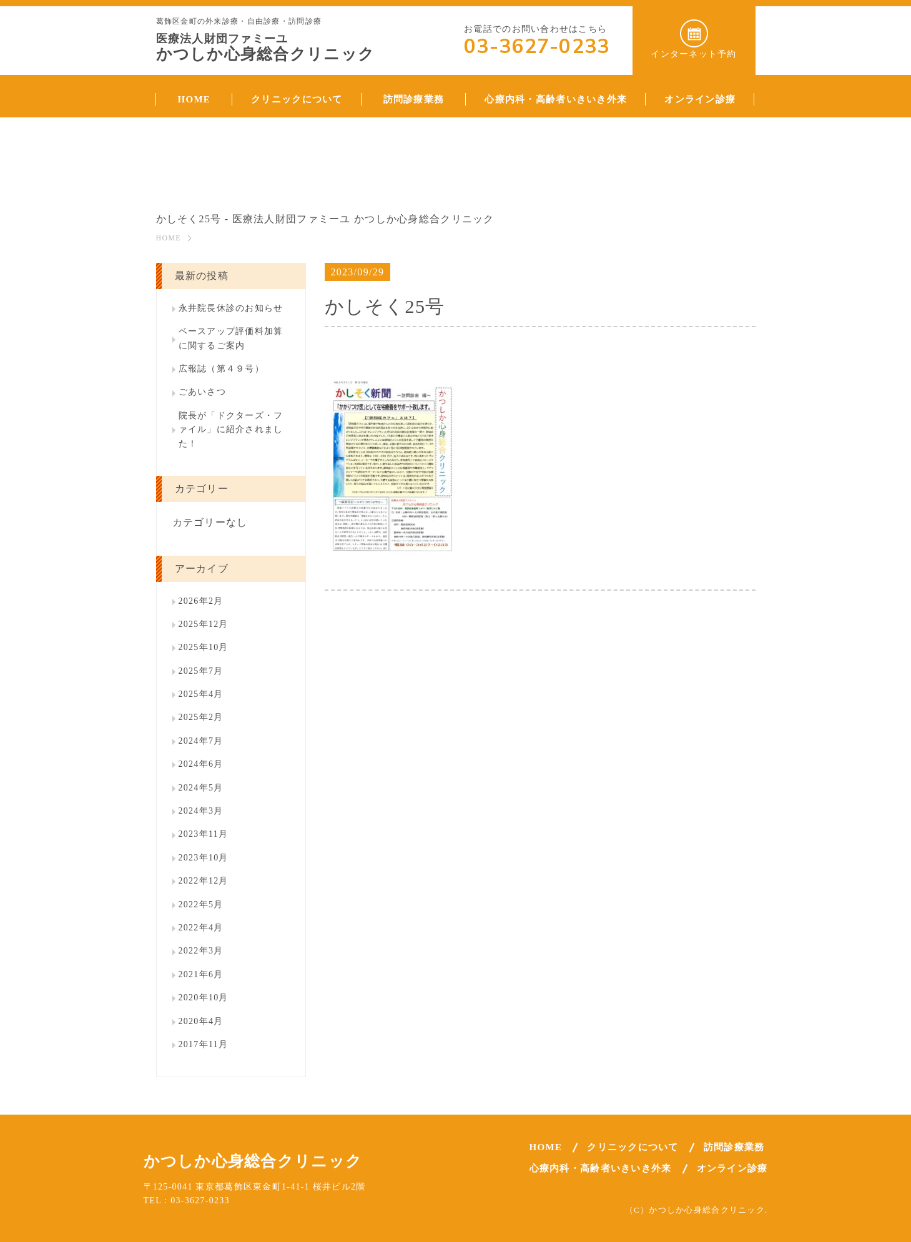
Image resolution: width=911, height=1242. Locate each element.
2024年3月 (201, 811)
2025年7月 (201, 671)
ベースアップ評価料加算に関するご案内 (231, 338)
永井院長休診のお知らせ (231, 308)
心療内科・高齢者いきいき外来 (600, 1168)
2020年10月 (204, 997)
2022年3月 (201, 950)
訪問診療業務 (734, 1147)
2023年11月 (204, 834)
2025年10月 (204, 647)
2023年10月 (204, 857)
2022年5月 (201, 904)
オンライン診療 (732, 1168)
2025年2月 (201, 717)
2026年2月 (201, 601)
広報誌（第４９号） (222, 368)
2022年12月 (204, 880)
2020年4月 (201, 1021)
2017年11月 (204, 1044)
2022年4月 (201, 927)
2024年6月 (201, 764)
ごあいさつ (202, 392)
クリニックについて (633, 1147)
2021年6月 (201, 974)
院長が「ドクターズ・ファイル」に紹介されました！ (231, 429)
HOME (168, 238)
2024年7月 (201, 741)
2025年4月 (201, 694)
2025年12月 (204, 624)
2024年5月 (201, 787)
